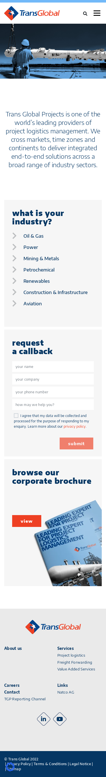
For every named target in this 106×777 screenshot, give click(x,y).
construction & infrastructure (55, 292)
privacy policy (75, 426)
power (30, 247)
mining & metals (41, 258)
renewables (36, 281)
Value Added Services (76, 669)
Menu (97, 13)
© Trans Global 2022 (21, 759)
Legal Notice (80, 764)
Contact (12, 692)
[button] (10, 767)
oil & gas (33, 236)
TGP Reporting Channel (25, 699)
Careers (12, 685)
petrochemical (39, 270)
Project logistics (71, 655)
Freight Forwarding (74, 662)
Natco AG (65, 692)
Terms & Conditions (50, 764)
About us (13, 648)
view (27, 521)
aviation (32, 303)
